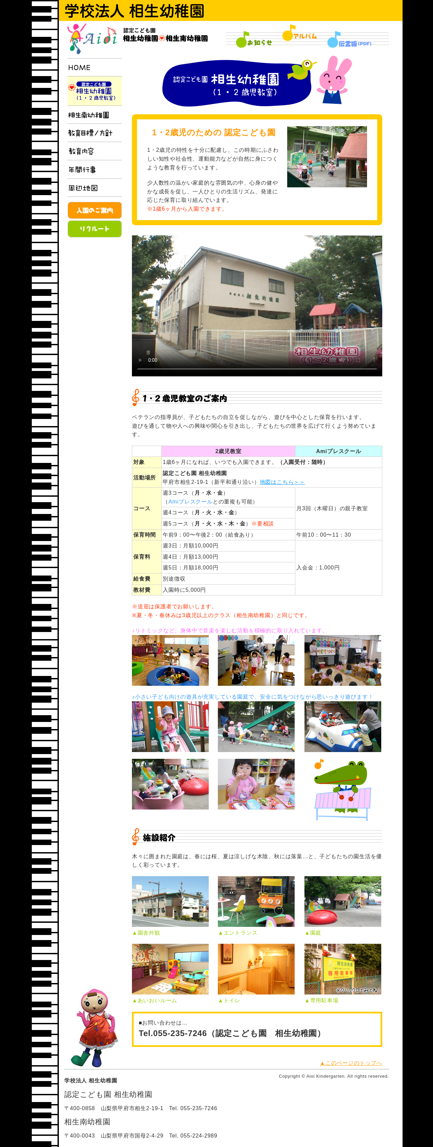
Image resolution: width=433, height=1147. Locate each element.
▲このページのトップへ (351, 1063)
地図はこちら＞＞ (282, 482)
